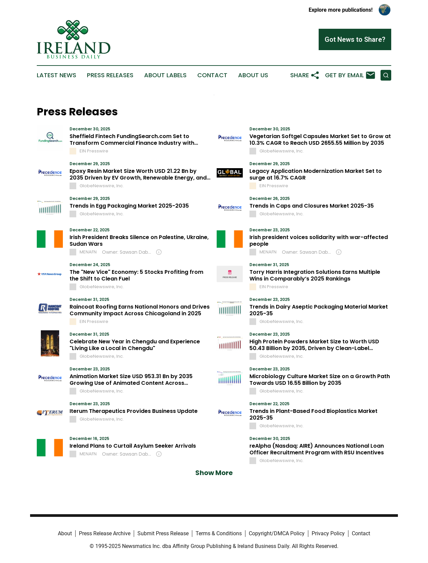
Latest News (56, 75)
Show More (214, 472)
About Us (253, 75)
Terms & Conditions (219, 533)
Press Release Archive (104, 533)
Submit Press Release (163, 533)
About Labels (165, 75)
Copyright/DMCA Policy (277, 533)
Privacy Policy (328, 533)
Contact (212, 75)
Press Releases (110, 75)
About (65, 533)
